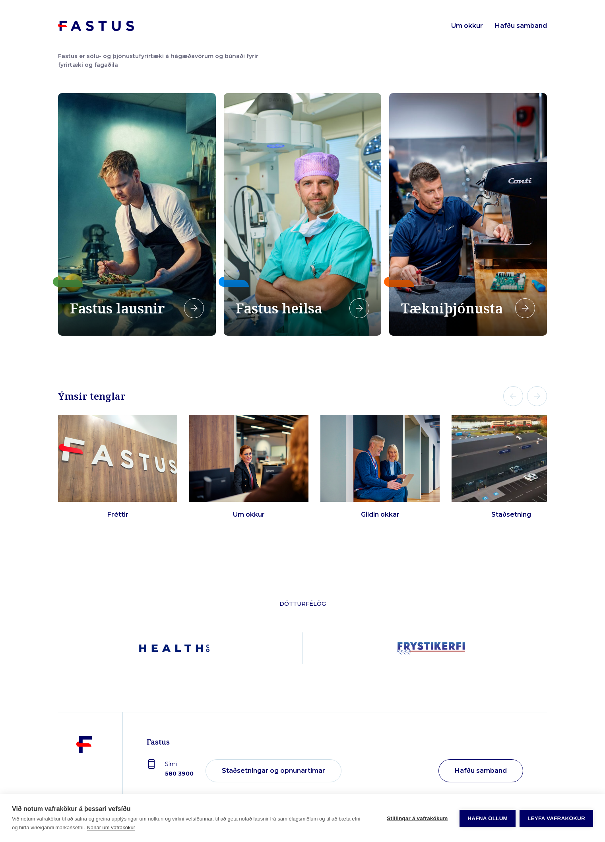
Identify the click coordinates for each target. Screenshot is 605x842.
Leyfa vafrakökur (556, 818)
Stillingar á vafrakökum (417, 818)
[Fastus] (84, 771)
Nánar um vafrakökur (111, 827)
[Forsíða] (96, 26)
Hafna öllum (487, 818)
